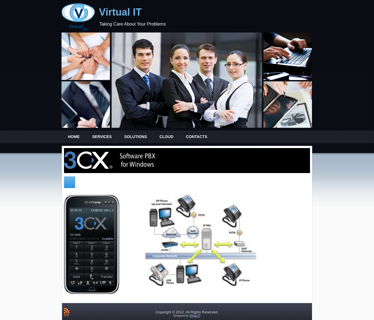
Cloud (166, 136)
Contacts (196, 136)
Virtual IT (120, 12)
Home (74, 136)
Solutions (135, 136)
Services (102, 136)
